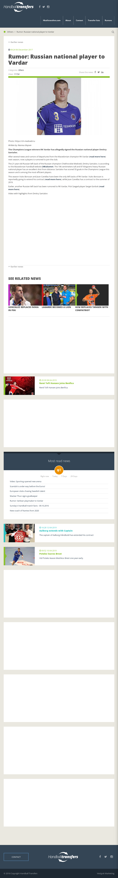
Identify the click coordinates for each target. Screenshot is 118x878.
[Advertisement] (59, 340)
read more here (97, 156)
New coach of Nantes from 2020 (24, 510)
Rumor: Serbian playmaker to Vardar (26, 500)
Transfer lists (94, 20)
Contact (79, 20)
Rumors (108, 20)
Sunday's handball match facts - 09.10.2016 (29, 505)
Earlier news (15, 42)
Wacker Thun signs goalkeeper (23, 496)
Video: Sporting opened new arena (25, 481)
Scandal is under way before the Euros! (27, 486)
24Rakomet (47, 166)
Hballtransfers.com (52, 20)
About (68, 20)
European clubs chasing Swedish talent (27, 491)
